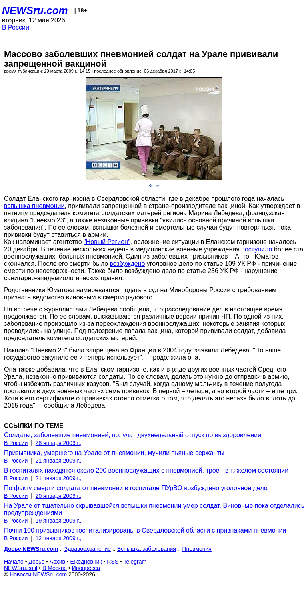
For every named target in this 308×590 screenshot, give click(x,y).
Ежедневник (86, 561)
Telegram (135, 561)
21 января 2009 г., (59, 460)
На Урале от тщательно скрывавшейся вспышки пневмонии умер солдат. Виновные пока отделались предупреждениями (154, 509)
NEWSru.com (35, 10)
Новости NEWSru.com (38, 574)
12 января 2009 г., (59, 538)
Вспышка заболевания (146, 549)
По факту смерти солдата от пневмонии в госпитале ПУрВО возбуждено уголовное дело (136, 488)
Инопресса (86, 568)
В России (15, 27)
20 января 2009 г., (59, 496)
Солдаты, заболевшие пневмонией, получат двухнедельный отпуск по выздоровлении (132, 435)
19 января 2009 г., (59, 520)
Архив (57, 561)
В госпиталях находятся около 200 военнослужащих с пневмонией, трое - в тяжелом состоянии (146, 470)
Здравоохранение (87, 549)
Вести (153, 186)
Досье (36, 561)
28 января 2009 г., (59, 443)
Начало (14, 561)
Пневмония (196, 549)
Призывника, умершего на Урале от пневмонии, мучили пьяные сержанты (114, 452)
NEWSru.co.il (20, 568)
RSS (112, 561)
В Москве (54, 568)
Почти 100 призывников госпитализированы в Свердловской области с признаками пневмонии (145, 530)
